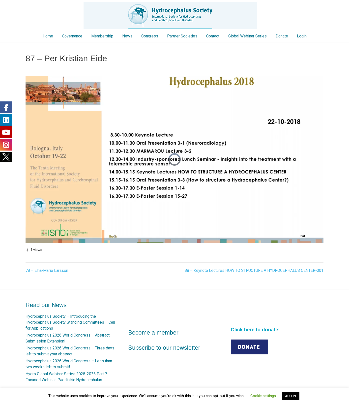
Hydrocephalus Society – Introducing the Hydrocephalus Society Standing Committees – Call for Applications (70, 322)
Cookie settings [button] (263, 396)
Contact (212, 36)
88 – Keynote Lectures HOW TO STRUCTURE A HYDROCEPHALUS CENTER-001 (254, 270)
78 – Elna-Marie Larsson (47, 270)
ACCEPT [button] (290, 396)
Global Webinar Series (247, 36)
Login (302, 36)
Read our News (46, 305)
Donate (282, 36)
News (127, 36)
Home (48, 36)
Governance (72, 36)
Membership (102, 36)
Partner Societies (182, 36)
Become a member (153, 332)
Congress (149, 36)
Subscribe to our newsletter (164, 347)
